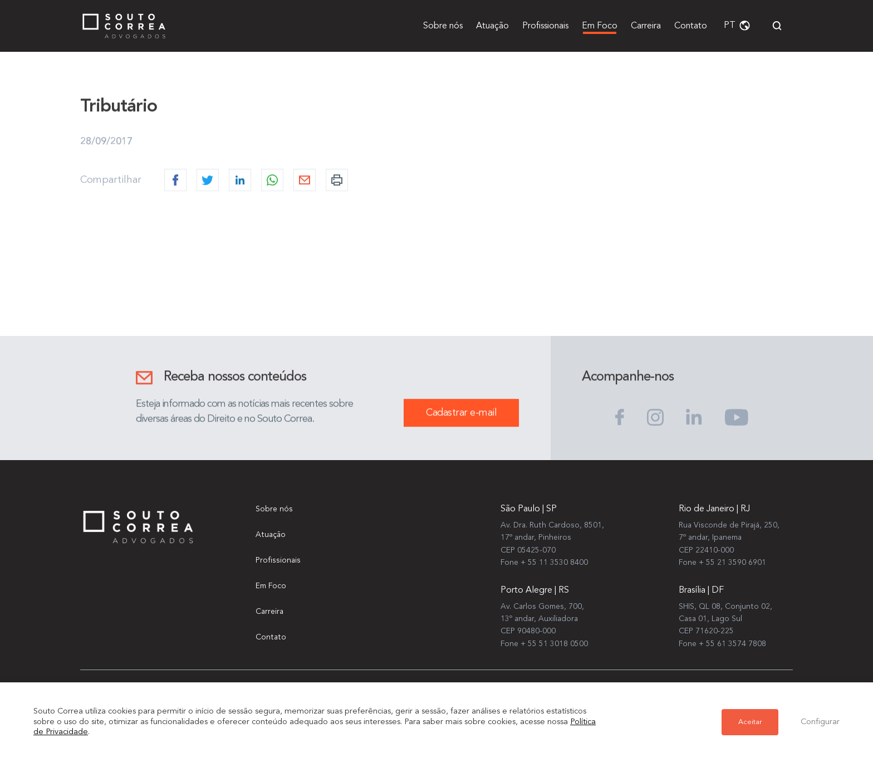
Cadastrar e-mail (461, 413)
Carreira (646, 26)
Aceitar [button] (750, 722)
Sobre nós (443, 26)
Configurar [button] (820, 722)
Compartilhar (110, 180)
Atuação (492, 26)
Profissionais (545, 26)
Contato (690, 26)
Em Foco (599, 26)
